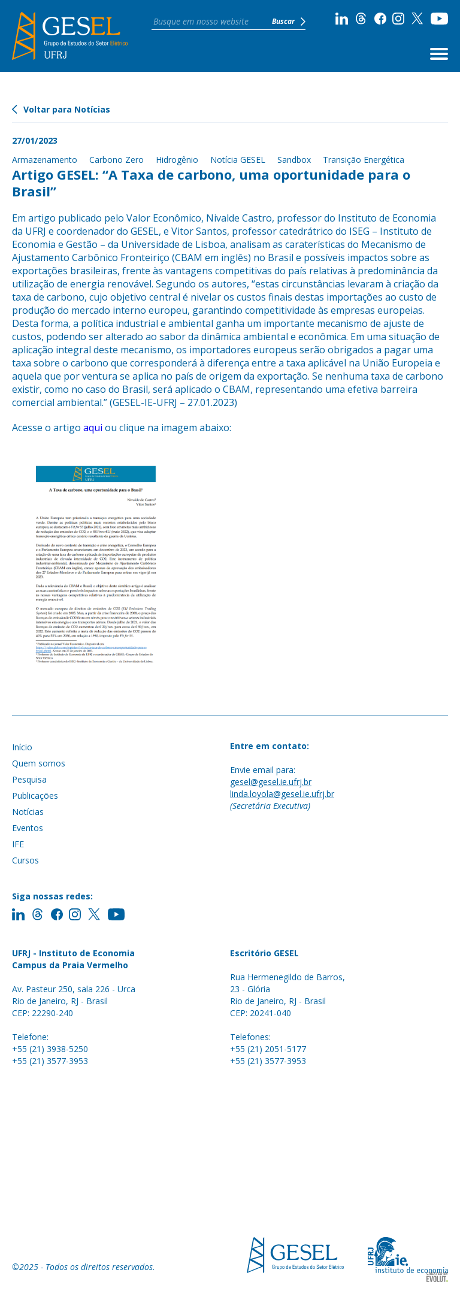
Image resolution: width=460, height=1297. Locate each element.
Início (22, 747)
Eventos (27, 828)
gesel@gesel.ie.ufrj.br (270, 781)
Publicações (35, 795)
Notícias (28, 811)
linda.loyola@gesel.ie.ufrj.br (282, 793)
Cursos (25, 860)
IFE (18, 844)
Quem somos (38, 763)
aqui (92, 427)
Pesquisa (29, 779)
